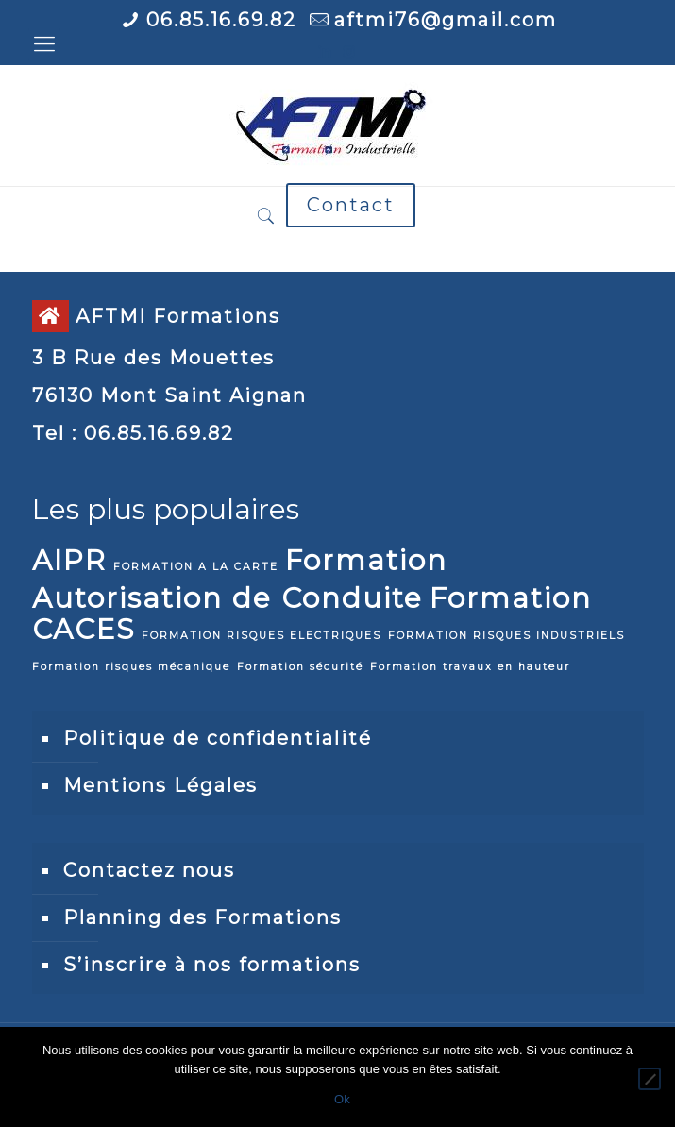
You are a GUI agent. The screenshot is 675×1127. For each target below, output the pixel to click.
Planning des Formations (202, 917)
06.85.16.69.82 (221, 19)
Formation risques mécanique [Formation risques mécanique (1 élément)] (131, 667)
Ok (342, 1099)
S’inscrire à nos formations (212, 964)
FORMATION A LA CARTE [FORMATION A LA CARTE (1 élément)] (195, 567)
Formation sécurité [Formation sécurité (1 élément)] (300, 667)
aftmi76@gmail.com (445, 19)
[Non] (649, 1079)
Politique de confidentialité (217, 738)
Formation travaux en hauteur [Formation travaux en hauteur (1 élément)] (470, 667)
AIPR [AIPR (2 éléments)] (69, 560)
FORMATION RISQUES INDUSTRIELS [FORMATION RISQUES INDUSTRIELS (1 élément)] (506, 636)
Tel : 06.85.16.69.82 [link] (133, 433)
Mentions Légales (160, 785)
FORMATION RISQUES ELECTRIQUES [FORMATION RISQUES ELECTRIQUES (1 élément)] (261, 636)
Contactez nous (149, 870)
